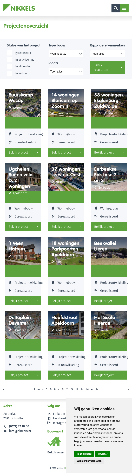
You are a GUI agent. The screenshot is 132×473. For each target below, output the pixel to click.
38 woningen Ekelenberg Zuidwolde (108, 100)
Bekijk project (18, 152)
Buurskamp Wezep (21, 97)
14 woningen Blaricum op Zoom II (65, 100)
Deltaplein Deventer (20, 320)
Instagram (57, 423)
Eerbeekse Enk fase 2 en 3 (105, 174)
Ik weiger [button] (102, 454)
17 (97, 389)
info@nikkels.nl (17, 431)
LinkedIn (59, 414)
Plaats (53, 63)
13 (87, 389)
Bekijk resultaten (101, 67)
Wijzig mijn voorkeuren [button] (89, 461)
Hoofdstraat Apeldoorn (64, 320)
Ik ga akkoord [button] (84, 454)
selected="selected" (68, 53)
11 (76, 389)
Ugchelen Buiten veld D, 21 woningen (21, 177)
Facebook (60, 418)
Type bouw (57, 45)
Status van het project (23, 45)
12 (82, 389)
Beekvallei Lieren (105, 246)
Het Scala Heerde (104, 320)
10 (71, 389)
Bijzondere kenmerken (107, 45)
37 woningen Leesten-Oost (65, 172)
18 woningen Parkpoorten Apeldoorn (65, 249)
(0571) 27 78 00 (19, 426)
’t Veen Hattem (17, 246)
